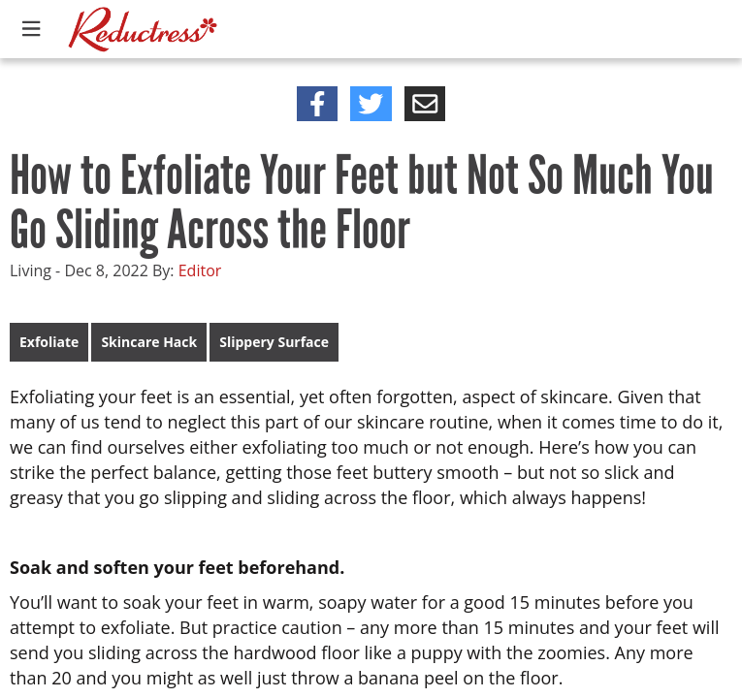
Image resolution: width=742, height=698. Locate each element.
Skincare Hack (149, 342)
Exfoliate (49, 342)
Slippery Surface (274, 342)
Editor (200, 270)
